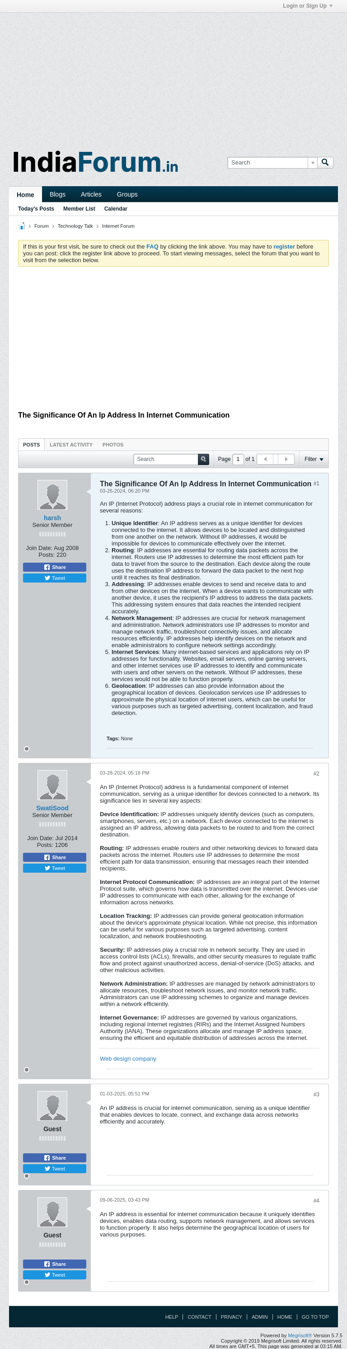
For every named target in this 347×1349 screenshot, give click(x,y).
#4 (316, 1201)
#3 (316, 1094)
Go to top (315, 1317)
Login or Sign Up (308, 6)
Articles (91, 194)
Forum (41, 226)
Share (54, 567)
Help (171, 1317)
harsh (52, 518)
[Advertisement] (173, 76)
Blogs (58, 194)
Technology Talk (75, 226)
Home (25, 194)
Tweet (54, 578)
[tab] (31, 444)
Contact (199, 1317)
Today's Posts (36, 209)
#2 (316, 774)
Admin (259, 1317)
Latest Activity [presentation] (71, 444)
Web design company (128, 1058)
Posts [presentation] (31, 444)
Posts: (46, 554)
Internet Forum (118, 226)
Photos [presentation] (113, 444)
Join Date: (39, 548)
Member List (79, 209)
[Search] (272, 163)
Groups (127, 194)
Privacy (231, 1317)
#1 (316, 483)
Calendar (115, 209)
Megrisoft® (300, 1335)
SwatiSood (52, 808)
